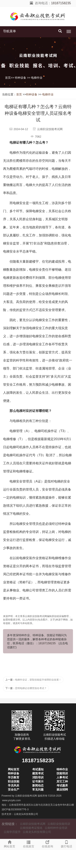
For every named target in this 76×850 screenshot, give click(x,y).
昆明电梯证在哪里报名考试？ (26, 688)
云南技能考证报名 (31, 827)
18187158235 (61, 3)
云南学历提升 (12, 831)
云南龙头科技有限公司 (26, 814)
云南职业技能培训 (58, 823)
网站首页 (9, 843)
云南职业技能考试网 (26, 795)
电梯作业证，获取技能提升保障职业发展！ (33, 679)
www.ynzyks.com (11, 800)
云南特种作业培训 (56, 827)
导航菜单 (9, 31)
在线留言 (28, 843)
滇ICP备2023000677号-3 (15, 809)
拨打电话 (66, 843)
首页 (8, 77)
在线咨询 (47, 843)
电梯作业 (36, 77)
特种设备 (20, 77)
